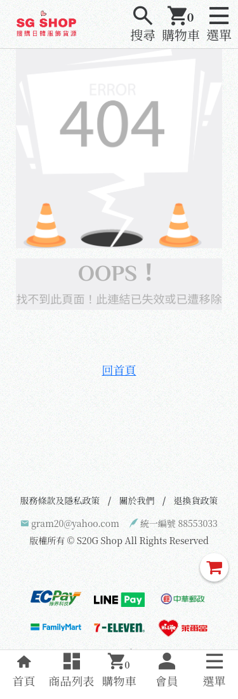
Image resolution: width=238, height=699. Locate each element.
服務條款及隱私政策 (60, 500)
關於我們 (137, 500)
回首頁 (119, 369)
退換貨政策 (196, 500)
